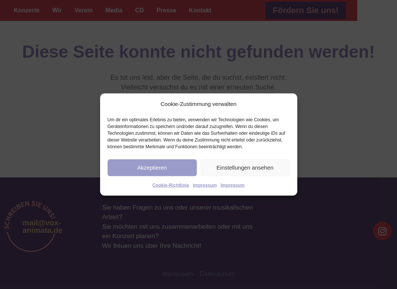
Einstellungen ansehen (245, 167)
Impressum (205, 185)
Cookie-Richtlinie (170, 185)
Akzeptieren (152, 167)
